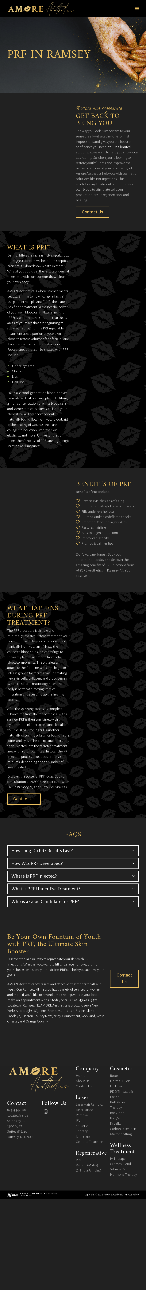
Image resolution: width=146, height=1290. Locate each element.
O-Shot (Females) (88, 1256)
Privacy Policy (132, 1279)
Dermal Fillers (120, 1166)
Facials (115, 1182)
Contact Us (84, 1171)
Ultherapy (83, 1221)
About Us (82, 1166)
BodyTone (117, 1198)
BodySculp (117, 1203)
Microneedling (121, 1219)
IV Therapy (117, 1244)
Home (80, 1161)
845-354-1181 (16, 1195)
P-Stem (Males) (87, 1250)
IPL (78, 1205)
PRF (78, 1245)
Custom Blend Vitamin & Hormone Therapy (123, 1254)
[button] (137, 8)
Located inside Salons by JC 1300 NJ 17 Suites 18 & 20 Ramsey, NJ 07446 (20, 1211)
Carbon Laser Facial (124, 1214)
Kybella (115, 1208)
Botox (114, 1161)
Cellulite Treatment (90, 1227)
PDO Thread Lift (121, 1177)
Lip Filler (116, 1171)
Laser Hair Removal (90, 1189)
